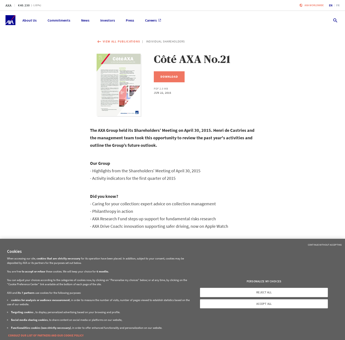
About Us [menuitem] (29, 20)
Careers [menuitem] (153, 20)
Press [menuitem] (130, 20)
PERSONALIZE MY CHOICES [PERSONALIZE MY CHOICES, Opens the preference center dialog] (264, 281)
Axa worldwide (314, 5)
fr (337, 5)
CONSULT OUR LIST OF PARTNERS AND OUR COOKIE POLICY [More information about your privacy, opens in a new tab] (46, 335)
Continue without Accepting (325, 244)
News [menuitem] (85, 20)
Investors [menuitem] (107, 20)
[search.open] (334, 20)
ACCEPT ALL (264, 304)
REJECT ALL (263, 292)
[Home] (10, 20)
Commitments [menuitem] (59, 20)
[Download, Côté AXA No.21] (169, 76)
